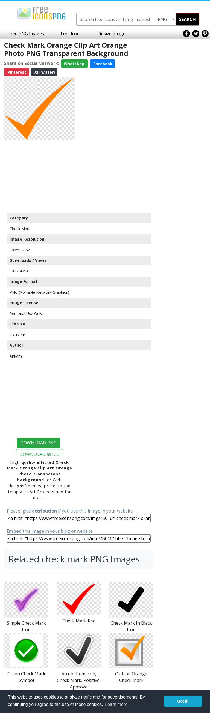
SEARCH (187, 19)
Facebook (102, 63)
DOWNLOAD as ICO (39, 454)
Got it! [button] (183, 701)
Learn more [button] (116, 704)
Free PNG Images (26, 34)
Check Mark (20, 228)
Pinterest (16, 72)
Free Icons (71, 34)
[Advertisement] (39, 176)
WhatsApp (74, 63)
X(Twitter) (44, 72)
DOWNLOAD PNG (38, 443)
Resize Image (112, 34)
